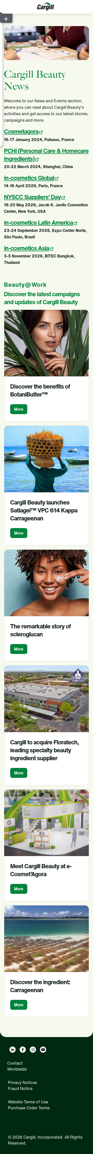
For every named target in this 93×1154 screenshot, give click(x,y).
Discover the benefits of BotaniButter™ (40, 390)
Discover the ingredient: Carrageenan (40, 985)
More (18, 409)
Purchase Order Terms (29, 1108)
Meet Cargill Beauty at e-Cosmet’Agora (41, 870)
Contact (15, 1063)
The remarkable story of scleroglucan (40, 630)
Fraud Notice (20, 1088)
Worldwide (17, 1069)
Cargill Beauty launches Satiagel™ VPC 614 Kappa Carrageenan (43, 510)
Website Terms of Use (28, 1102)
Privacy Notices (22, 1082)
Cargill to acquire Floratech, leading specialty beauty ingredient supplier (44, 750)
